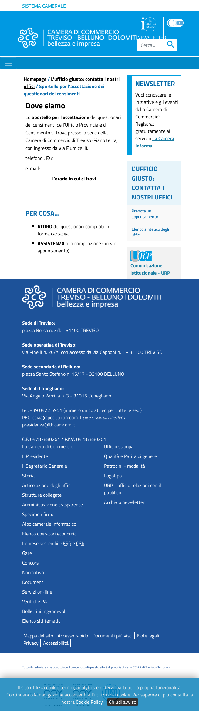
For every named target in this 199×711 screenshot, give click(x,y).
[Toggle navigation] (8, 63)
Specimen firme (38, 514)
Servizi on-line (37, 591)
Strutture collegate (42, 495)
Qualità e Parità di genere (130, 456)
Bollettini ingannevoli (44, 611)
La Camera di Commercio (47, 446)
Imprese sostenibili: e (53, 543)
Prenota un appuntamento (145, 214)
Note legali (148, 635)
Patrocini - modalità (124, 465)
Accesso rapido (73, 635)
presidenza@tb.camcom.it (48, 424)
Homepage (35, 79)
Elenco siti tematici (42, 620)
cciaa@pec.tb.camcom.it (57, 417)
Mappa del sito (38, 635)
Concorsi (31, 562)
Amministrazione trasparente (52, 504)
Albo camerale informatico (49, 524)
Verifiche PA (34, 601)
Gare (27, 553)
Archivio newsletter (124, 502)
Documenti (33, 582)
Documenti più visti (113, 635)
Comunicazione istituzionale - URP (150, 264)
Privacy (31, 643)
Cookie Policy (89, 702)
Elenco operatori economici (50, 533)
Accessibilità (56, 643)
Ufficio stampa (118, 446)
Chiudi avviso (122, 702)
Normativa (33, 572)
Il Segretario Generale (44, 465)
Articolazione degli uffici (47, 485)
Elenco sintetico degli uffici (150, 232)
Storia (28, 475)
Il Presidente (35, 456)
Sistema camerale (44, 5)
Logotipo (113, 475)
